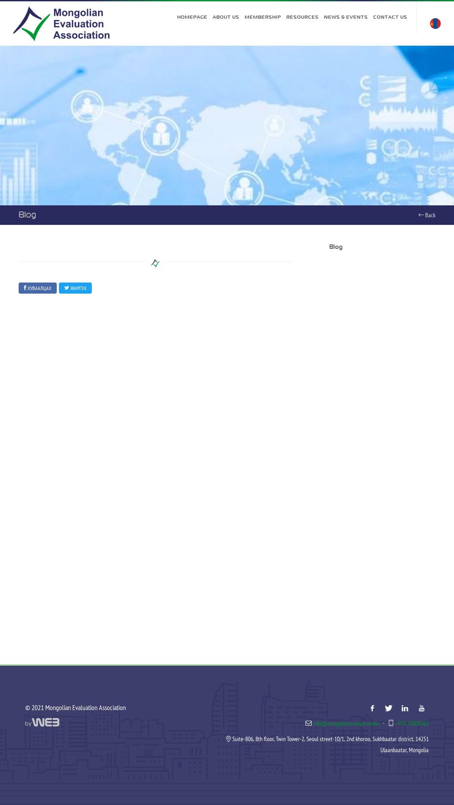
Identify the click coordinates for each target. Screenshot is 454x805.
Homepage (192, 17)
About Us (226, 17)
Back (427, 215)
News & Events (346, 17)
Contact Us (390, 17)
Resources (302, 17)
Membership (263, 17)
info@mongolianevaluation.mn (346, 723)
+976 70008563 (412, 723)
